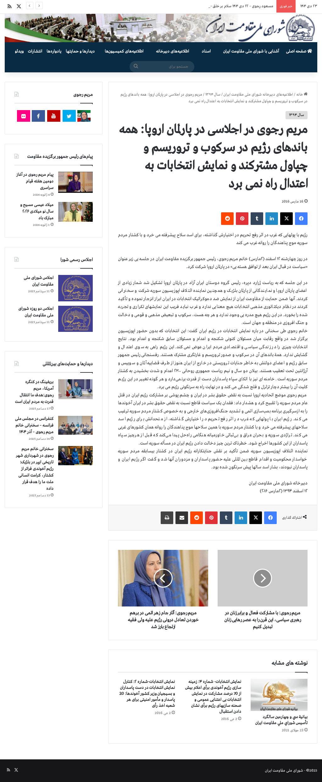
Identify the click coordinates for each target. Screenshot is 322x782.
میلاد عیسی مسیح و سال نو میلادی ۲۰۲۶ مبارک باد (36, 211)
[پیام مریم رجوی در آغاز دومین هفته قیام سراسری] (75, 182)
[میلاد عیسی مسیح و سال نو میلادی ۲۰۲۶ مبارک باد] (75, 211)
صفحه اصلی (299, 51)
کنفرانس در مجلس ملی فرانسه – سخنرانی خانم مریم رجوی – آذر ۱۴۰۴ (34, 425)
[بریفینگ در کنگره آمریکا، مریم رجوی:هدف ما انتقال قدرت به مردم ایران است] (75, 389)
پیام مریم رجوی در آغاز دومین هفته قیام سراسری (34, 181)
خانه (302, 94)
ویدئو (19, 51)
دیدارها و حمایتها (80, 51)
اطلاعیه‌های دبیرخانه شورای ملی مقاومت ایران (258, 94)
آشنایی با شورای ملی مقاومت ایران (251, 51)
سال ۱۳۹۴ (212, 94)
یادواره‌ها (54, 51)
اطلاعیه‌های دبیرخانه (172, 51)
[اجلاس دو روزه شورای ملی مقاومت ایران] (75, 319)
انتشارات (35, 51)
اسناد (206, 51)
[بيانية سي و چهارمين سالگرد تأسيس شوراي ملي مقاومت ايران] (279, 695)
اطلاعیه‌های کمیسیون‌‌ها (124, 51)
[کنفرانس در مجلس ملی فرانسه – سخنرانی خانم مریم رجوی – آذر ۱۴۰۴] (75, 425)
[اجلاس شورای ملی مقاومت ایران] (75, 288)
